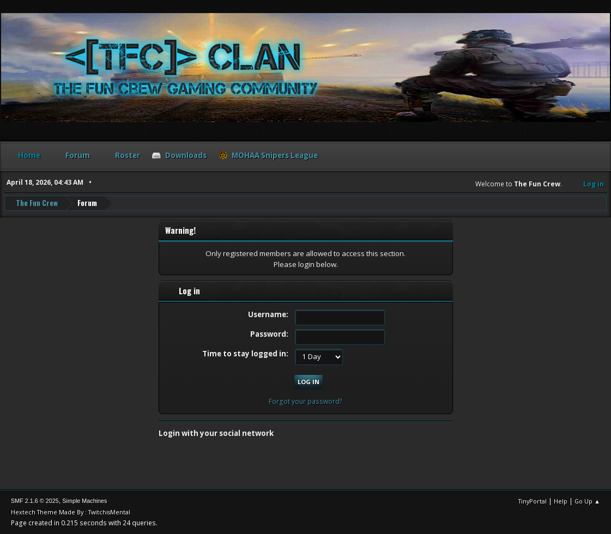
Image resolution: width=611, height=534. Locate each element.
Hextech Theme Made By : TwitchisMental (70, 512)
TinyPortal (532, 501)
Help (560, 501)
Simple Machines (84, 500)
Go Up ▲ (587, 501)
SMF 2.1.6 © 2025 (35, 500)
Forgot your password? (305, 401)
